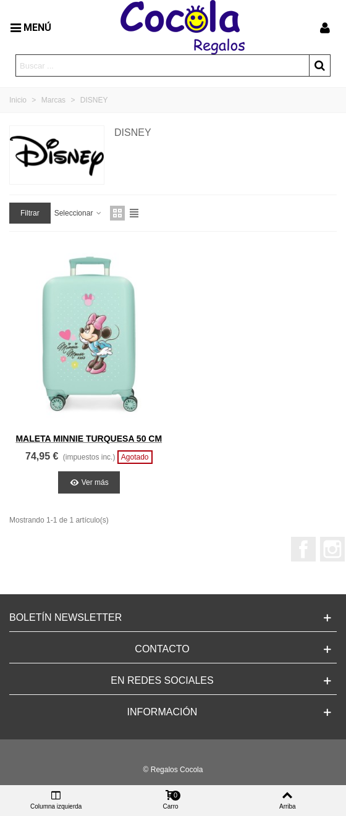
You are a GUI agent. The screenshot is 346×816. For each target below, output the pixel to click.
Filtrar (30, 213)
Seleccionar (78, 213)
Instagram (332, 549)
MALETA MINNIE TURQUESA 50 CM (88, 439)
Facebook (303, 549)
